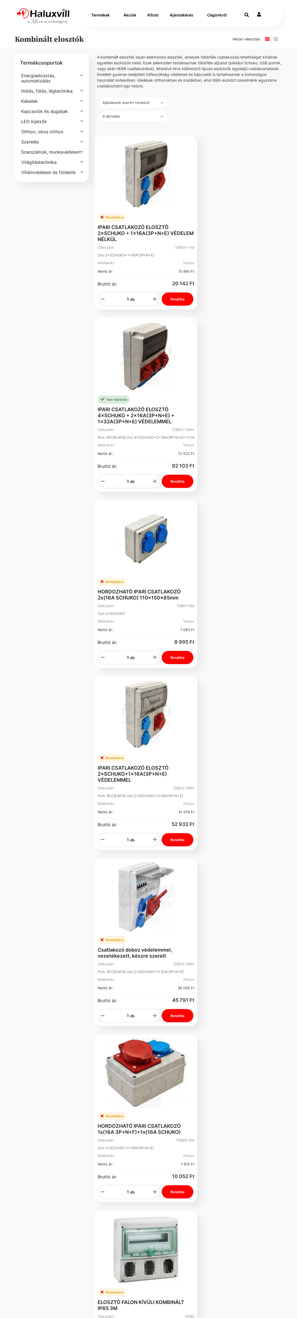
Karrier (96, 1051)
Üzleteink (99, 1073)
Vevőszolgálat (104, 1040)
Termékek (100, 16)
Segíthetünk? (103, 1062)
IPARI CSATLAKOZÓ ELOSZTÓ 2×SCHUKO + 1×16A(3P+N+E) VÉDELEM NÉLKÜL (133, 230)
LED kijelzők (34, 125)
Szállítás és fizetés (49, 1040)
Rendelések (170, 1051)
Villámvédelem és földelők (48, 175)
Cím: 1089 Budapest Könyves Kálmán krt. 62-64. (209, 1080)
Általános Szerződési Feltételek (51, 1054)
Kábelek (29, 104)
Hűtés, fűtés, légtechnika (47, 94)
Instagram (168, 1094)
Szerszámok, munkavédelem (51, 155)
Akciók (129, 16)
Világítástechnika (39, 165)
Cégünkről (217, 16)
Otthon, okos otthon (42, 135)
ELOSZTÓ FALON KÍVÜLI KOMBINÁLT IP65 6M (141, 908)
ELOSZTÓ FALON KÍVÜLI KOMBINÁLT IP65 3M (141, 747)
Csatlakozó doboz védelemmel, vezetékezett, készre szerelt (135, 577)
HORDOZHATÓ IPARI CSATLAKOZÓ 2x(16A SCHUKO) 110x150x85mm (139, 402)
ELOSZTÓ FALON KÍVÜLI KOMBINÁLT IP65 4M (237, 747)
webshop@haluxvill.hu (212, 1051)
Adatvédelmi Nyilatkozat (41, 1081)
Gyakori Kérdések (47, 1067)
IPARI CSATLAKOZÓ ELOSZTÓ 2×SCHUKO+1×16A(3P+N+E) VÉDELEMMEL (229, 405)
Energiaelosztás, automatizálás (38, 81)
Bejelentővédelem (47, 1094)
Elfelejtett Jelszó (168, 1065)
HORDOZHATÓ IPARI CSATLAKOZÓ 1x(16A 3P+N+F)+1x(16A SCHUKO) (235, 577)
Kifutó (153, 16)
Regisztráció (170, 1040)
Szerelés (30, 145)
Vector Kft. (67, 1304)
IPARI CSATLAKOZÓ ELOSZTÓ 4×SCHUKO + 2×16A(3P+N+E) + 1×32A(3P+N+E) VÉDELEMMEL (232, 230)
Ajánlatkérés (181, 16)
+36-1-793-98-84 (210, 1040)
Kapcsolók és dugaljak (44, 114)
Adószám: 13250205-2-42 (205, 1064)
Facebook (39, 1108)
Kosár (163, 1078)
